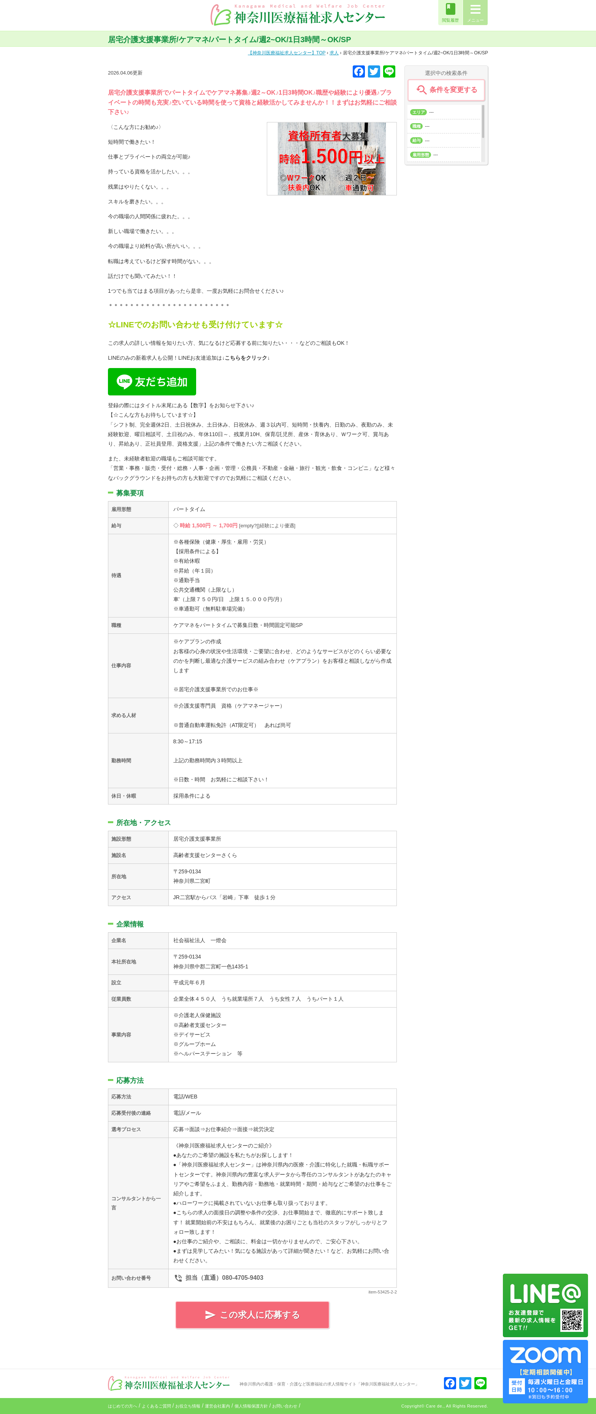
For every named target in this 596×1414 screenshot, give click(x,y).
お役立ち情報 (187, 1406)
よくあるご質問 (156, 1406)
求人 (334, 53)
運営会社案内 (217, 1406)
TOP (286, 53)
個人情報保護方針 (251, 1406)
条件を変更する (446, 90)
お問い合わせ (284, 1406)
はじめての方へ (122, 1406)
